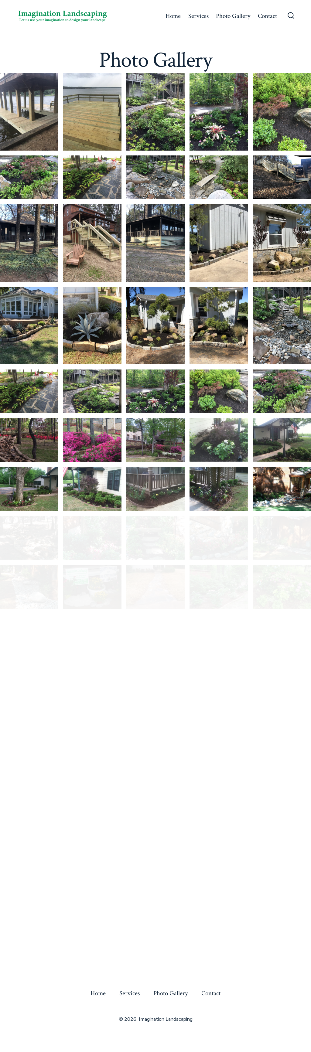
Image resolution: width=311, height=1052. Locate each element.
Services (198, 16)
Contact (267, 16)
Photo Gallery (233, 16)
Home (173, 16)
